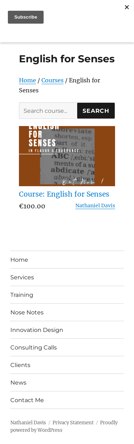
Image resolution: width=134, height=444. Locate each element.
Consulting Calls (33, 347)
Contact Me (27, 400)
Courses (52, 80)
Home (27, 80)
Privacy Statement (73, 423)
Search (96, 110)
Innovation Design (36, 330)
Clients (20, 365)
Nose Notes (27, 312)
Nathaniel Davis (95, 205)
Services (22, 277)
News (18, 382)
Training (21, 294)
